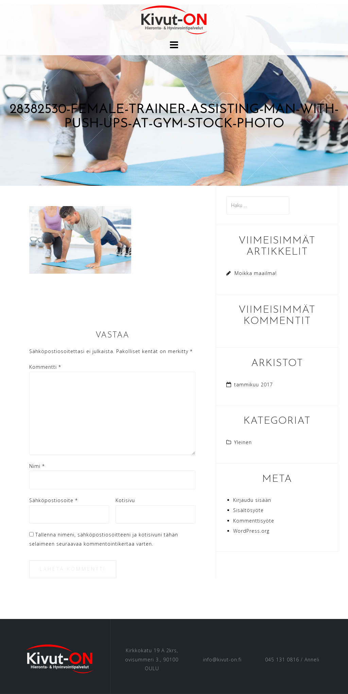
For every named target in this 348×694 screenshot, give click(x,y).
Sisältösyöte (248, 510)
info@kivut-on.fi (222, 659)
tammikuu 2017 (253, 384)
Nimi (37, 466)
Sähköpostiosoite (53, 500)
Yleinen (243, 442)
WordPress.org (251, 531)
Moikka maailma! (255, 273)
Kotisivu (125, 500)
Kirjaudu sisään (252, 500)
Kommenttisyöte (253, 520)
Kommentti (45, 367)
